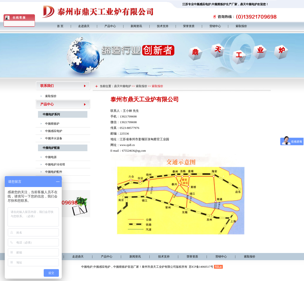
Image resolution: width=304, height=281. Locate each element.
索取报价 (241, 26)
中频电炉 (87, 266)
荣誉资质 (189, 26)
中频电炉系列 (51, 114)
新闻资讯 (136, 26)
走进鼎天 (84, 26)
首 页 (60, 26)
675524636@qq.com (134, 150)
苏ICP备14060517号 (201, 266)
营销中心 (215, 26)
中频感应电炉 (202, 4)
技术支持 (162, 26)
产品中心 (110, 26)
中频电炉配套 (51, 148)
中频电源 (51, 157)
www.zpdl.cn (127, 145)
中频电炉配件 (53, 171)
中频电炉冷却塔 (55, 164)
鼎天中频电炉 (122, 86)
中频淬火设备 (53, 138)
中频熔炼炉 (219, 4)
